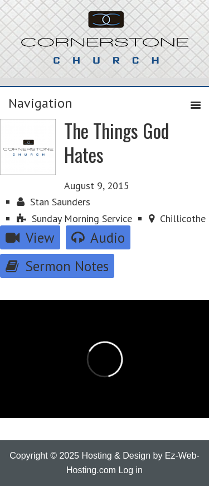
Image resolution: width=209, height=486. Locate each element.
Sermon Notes (57, 266)
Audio (98, 237)
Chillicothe (177, 218)
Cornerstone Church (104, 43)
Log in (130, 470)
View (30, 237)
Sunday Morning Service (74, 218)
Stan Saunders (53, 201)
